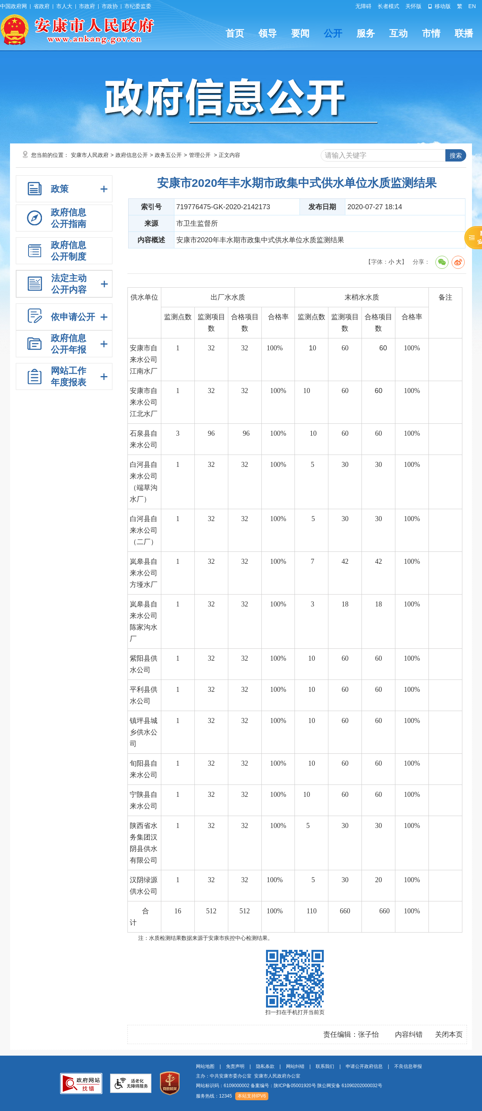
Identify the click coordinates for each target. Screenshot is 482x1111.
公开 (333, 33)
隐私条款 (265, 1066)
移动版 (439, 6)
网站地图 (205, 1066)
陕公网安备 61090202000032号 (349, 1085)
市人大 (64, 6)
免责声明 (235, 1066)
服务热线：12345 (214, 1096)
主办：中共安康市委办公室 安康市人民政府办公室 (248, 1076)
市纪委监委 (137, 6)
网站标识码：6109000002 (289, 1085)
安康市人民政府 (90, 155)
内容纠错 (409, 1034)
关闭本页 (449, 1034)
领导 (267, 33)
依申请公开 (73, 317)
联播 (464, 33)
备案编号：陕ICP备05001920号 (283, 1085)
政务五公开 (168, 155)
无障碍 (363, 6)
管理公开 (200, 155)
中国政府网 (13, 6)
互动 (398, 33)
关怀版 (413, 6)
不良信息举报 (408, 1066)
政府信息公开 (131, 155)
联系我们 (325, 1066)
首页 (235, 33)
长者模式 (388, 6)
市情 (431, 33)
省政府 (41, 6)
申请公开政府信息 (364, 1066)
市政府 (87, 6)
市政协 (110, 6)
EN (472, 6)
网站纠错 (295, 1066)
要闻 (300, 33)
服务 (365, 33)
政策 (60, 189)
